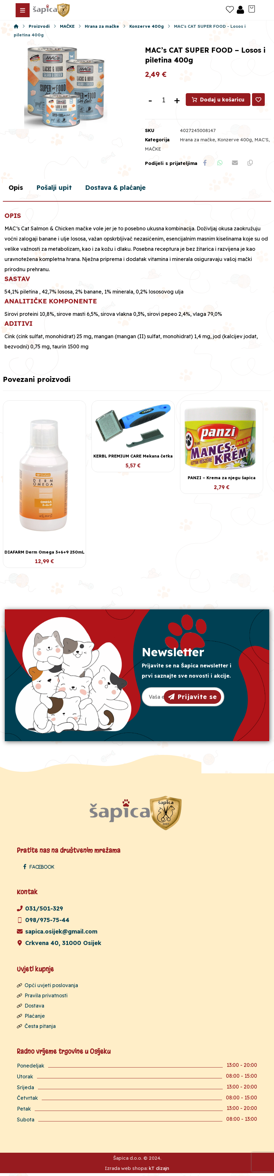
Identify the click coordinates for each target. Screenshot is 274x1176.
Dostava (30, 1008)
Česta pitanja (36, 1028)
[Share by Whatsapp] (221, 164)
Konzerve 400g (235, 141)
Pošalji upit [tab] (59, 189)
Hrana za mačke (197, 141)
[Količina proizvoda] (163, 101)
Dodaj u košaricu (222, 100)
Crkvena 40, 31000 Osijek (59, 945)
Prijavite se (192, 699)
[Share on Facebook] (205, 164)
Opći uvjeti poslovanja (47, 988)
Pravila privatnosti (42, 998)
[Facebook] (40, 869)
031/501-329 (40, 911)
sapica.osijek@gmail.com (57, 934)
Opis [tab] (17, 189)
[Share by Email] (237, 164)
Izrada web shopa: (126, 1171)
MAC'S (262, 141)
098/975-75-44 (43, 922)
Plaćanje (31, 1018)
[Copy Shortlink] (253, 164)
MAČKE (153, 150)
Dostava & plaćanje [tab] (127, 189)
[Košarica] (251, 8)
